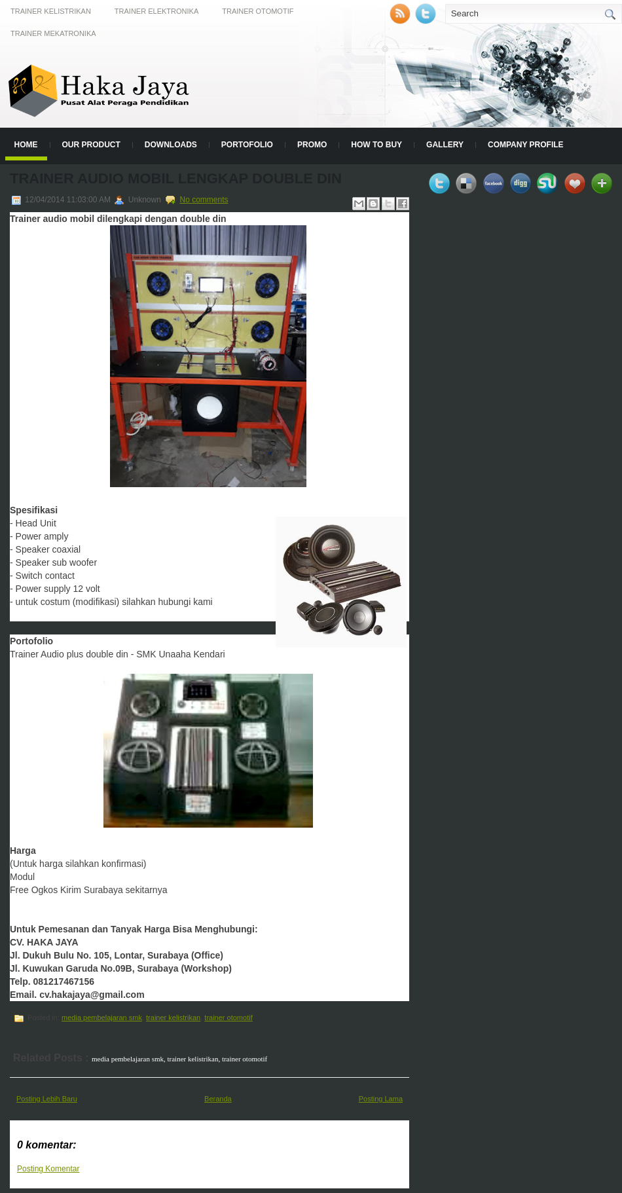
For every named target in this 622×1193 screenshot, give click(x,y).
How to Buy (376, 144)
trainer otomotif (228, 1017)
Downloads (171, 144)
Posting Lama (381, 1099)
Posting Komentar (48, 1168)
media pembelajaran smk (102, 1017)
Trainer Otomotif (257, 11)
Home (26, 144)
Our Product (91, 144)
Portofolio (247, 144)
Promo (312, 144)
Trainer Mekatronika (53, 33)
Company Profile (526, 144)
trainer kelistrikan (173, 1017)
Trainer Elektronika (156, 11)
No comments (204, 199)
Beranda (218, 1099)
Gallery (445, 144)
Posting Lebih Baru (46, 1099)
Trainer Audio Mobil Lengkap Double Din (176, 178)
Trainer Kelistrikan (50, 11)
